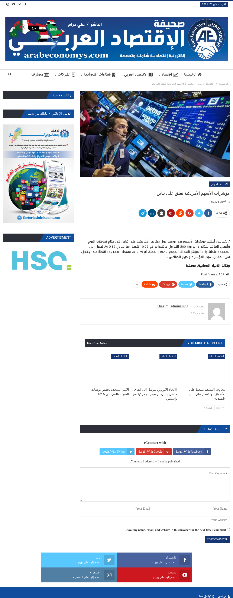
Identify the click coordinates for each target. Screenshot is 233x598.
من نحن (224, 581)
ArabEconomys (13, 591)
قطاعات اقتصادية (110, 74)
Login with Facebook (193, 451)
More (28, 74)
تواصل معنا (206, 581)
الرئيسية (206, 74)
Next (208, 407)
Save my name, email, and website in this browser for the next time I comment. (176, 530)
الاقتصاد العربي (150, 74)
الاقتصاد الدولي (219, 184)
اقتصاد (182, 74)
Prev (220, 407)
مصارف (49, 74)
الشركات (76, 74)
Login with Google (155, 451)
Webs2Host (52, 591)
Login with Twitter (119, 451)
